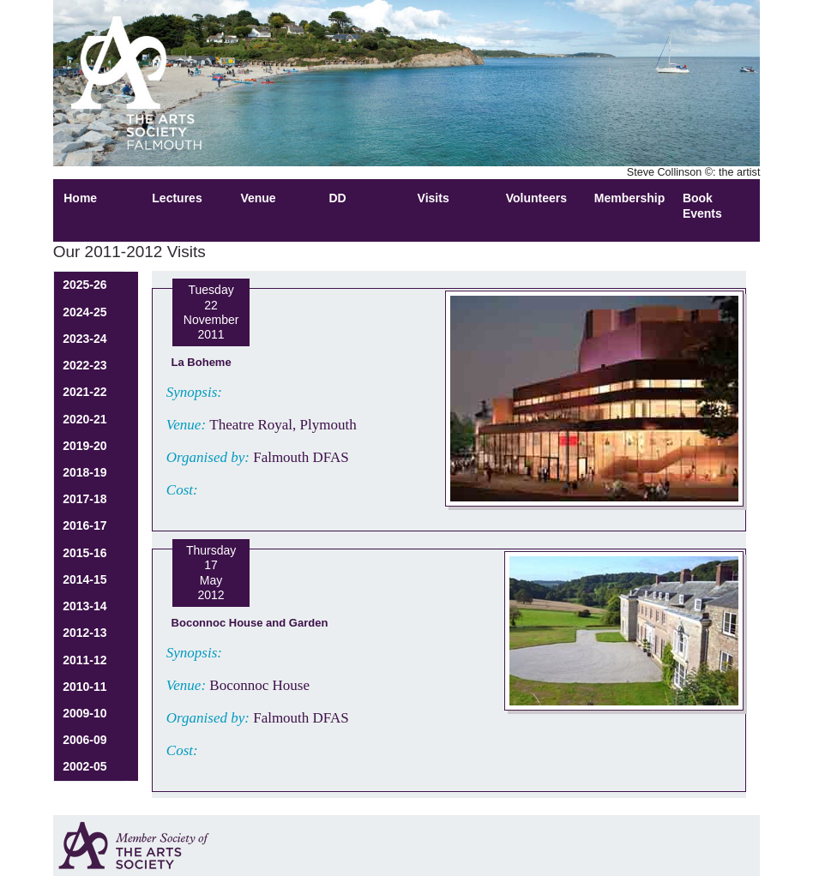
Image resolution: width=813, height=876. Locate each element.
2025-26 (84, 284)
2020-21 (84, 419)
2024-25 (84, 312)
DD (337, 198)
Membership (629, 198)
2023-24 (84, 338)
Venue (257, 198)
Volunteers (536, 198)
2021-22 (84, 392)
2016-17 (84, 525)
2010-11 (84, 686)
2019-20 (84, 446)
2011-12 (84, 660)
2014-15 (84, 579)
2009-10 (84, 713)
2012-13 (84, 632)
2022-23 (84, 365)
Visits (433, 198)
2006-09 (84, 740)
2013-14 (84, 606)
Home (80, 198)
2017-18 (84, 499)
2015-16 (84, 553)
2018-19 (84, 472)
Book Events (702, 205)
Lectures (177, 198)
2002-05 (84, 766)
